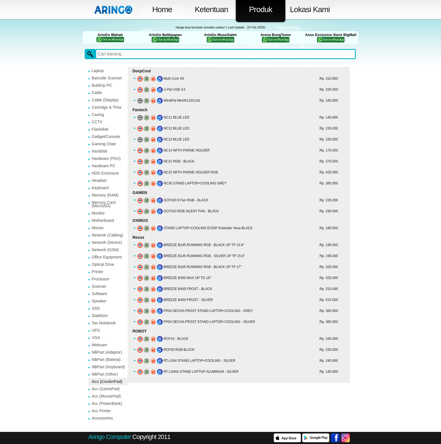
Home (162, 9)
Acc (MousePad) (106, 396)
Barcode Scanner (107, 78)
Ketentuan (211, 9)
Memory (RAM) (105, 195)
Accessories (102, 418)
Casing (98, 114)
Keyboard (100, 187)
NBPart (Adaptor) (107, 352)
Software (99, 293)
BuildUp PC (102, 85)
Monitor (98, 213)
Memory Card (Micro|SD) (104, 204)
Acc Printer (101, 410)
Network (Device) (107, 242)
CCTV (97, 122)
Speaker (99, 301)
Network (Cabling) (107, 235)
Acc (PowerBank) (107, 403)
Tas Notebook (104, 323)
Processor (100, 279)
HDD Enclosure (105, 173)
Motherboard (103, 220)
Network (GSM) (105, 249)
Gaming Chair (104, 144)
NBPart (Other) (105, 374)
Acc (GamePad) (106, 389)
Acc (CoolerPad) (107, 381)
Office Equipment (107, 257)
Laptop (98, 70)
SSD (96, 308)
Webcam (99, 345)
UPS (96, 330)
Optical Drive (103, 264)
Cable (97, 92)
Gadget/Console (106, 136)
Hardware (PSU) (106, 158)
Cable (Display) (105, 100)
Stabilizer (100, 315)
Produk (260, 9)
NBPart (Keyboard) (108, 367)
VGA (96, 337)
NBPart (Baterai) (106, 359)
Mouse (98, 227)
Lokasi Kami (310, 9)
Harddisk (99, 151)
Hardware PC (103, 166)
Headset (99, 180)
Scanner (99, 286)
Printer (97, 271)
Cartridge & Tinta (106, 107)
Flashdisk (100, 129)
